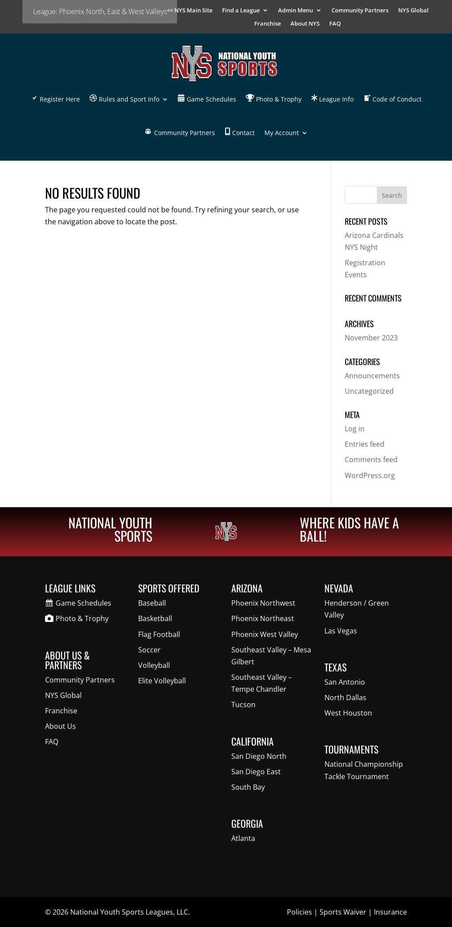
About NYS (305, 23)
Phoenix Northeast (262, 618)
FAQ (335, 23)
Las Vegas (340, 631)
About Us (60, 726)
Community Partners (359, 10)
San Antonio (344, 682)
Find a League (241, 10)
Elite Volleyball (162, 681)
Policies (299, 912)
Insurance (390, 912)
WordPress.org (370, 475)
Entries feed (364, 444)
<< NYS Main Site (189, 10)
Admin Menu (295, 10)
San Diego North (258, 756)
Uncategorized (369, 391)
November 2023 (371, 338)
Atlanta (243, 838)
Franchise (267, 23)
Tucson (243, 704)
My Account (281, 132)
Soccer (149, 650)
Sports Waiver (343, 912)
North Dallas (345, 697)
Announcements (372, 376)
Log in (355, 428)
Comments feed (371, 459)
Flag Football (159, 634)
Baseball (152, 603)
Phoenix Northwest (263, 603)
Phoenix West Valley (264, 634)
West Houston (348, 713)
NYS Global (413, 10)
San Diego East (256, 771)
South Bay (248, 787)
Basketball (155, 618)
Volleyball (154, 665)
